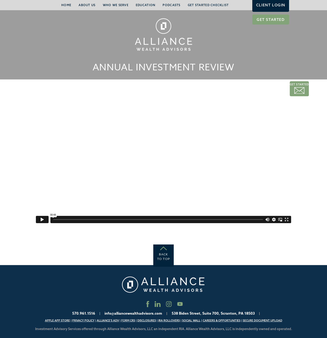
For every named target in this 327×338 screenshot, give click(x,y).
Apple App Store (57, 320)
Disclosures (146, 320)
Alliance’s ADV (108, 320)
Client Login (270, 5)
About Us (87, 5)
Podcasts (171, 5)
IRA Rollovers (169, 320)
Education (146, 5)
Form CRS (128, 320)
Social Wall (191, 320)
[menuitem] (66, 5)
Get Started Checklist (208, 5)
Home (66, 5)
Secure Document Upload (262, 320)
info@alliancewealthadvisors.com (133, 313)
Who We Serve (116, 5)
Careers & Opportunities (221, 320)
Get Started (271, 19)
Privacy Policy (83, 320)
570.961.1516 (83, 313)
